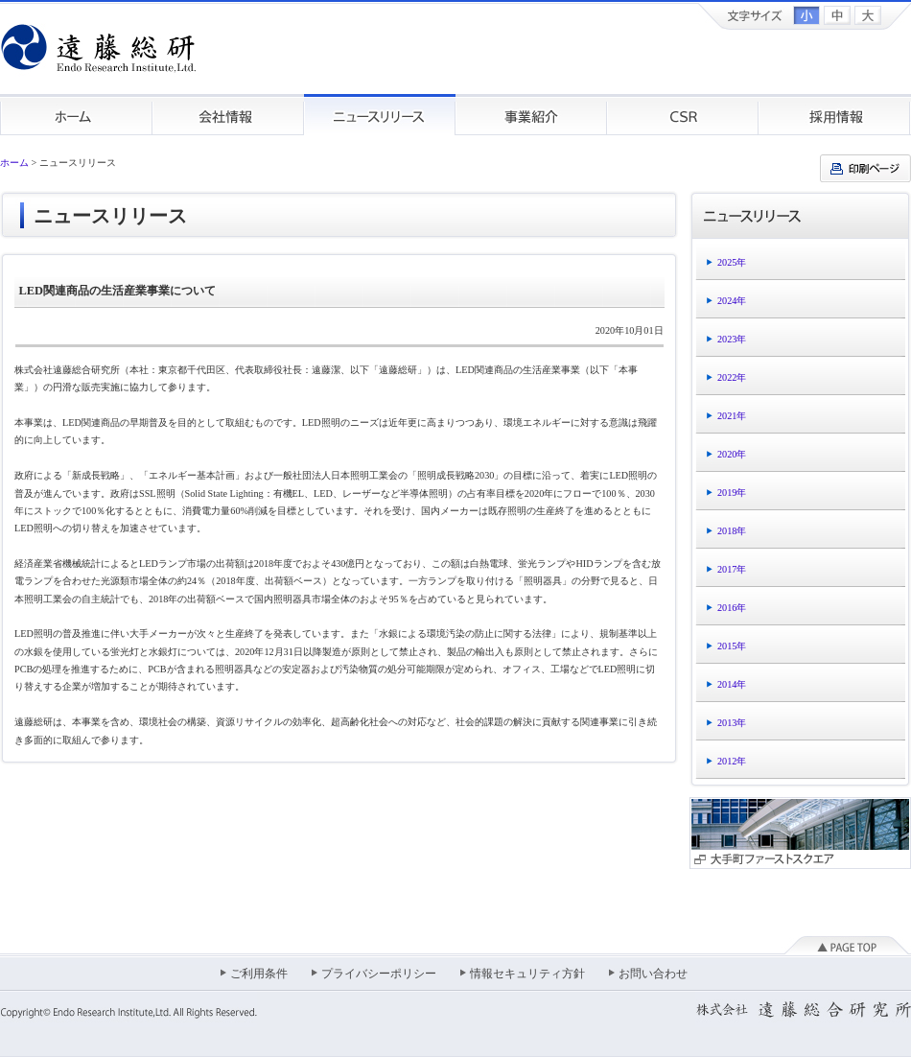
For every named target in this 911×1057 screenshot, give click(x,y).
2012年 (731, 761)
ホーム (76, 114)
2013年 (731, 722)
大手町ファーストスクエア (800, 833)
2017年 (731, 569)
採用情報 (835, 114)
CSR (683, 114)
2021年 (731, 416)
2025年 (731, 262)
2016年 (731, 607)
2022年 (731, 377)
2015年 (731, 646)
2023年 (731, 339)
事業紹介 (531, 114)
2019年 (731, 492)
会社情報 (228, 114)
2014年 (731, 684)
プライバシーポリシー (378, 973)
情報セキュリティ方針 (527, 973)
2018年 (731, 531)
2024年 (731, 300)
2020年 (731, 454)
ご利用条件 (259, 973)
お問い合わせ (653, 973)
